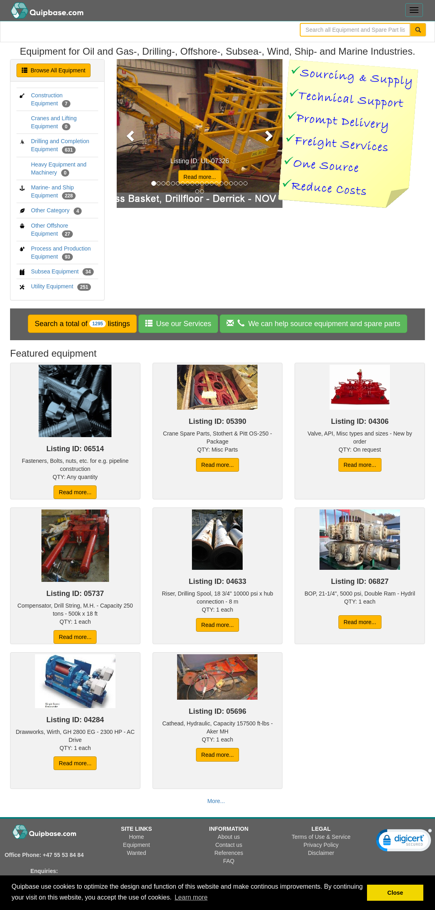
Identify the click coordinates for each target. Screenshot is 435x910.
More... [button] (216, 801)
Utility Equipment (52, 286)
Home (136, 837)
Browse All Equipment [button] (53, 70)
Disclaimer (321, 853)
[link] (404, 842)
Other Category (50, 210)
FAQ (228, 861)
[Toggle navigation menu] (414, 10)
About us (229, 837)
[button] (82, 323)
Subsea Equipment (54, 271)
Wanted (136, 853)
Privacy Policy (320, 845)
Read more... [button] (199, 177)
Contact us (228, 845)
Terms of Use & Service (321, 837)
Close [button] (395, 892)
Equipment (136, 845)
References (228, 853)
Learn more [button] (191, 897)
